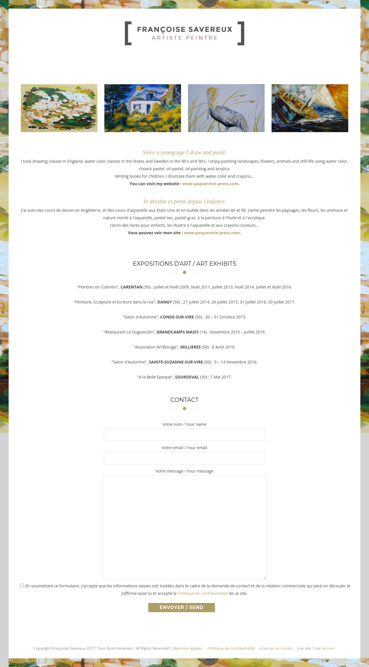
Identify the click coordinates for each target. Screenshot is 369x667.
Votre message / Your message (184, 471)
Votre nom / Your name (185, 424)
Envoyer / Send (182, 607)
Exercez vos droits (277, 648)
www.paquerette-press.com (210, 183)
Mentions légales (187, 648)
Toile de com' (323, 648)
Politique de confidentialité (203, 593)
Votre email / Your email (184, 447)
